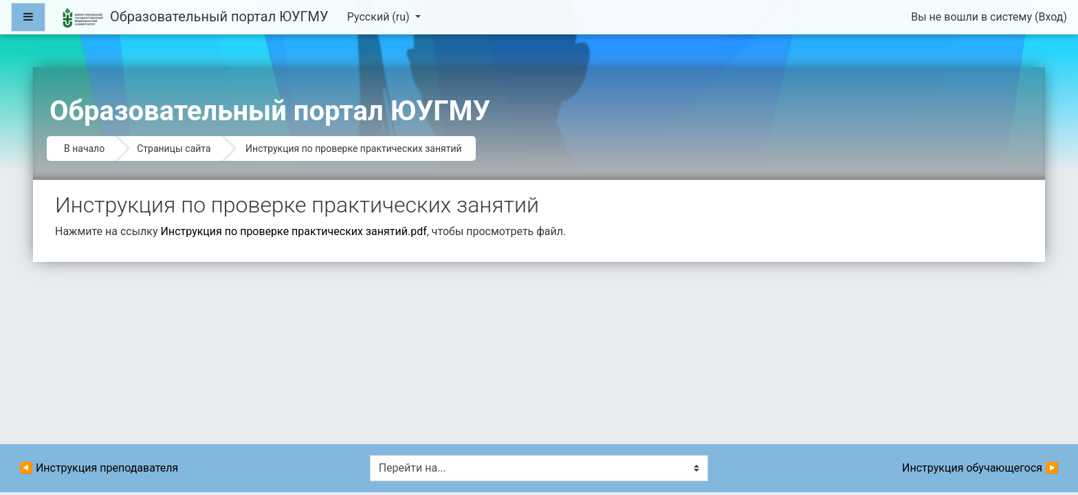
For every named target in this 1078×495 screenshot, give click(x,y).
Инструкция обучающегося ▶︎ (980, 467)
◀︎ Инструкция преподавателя (98, 467)
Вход (1050, 16)
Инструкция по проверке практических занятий (353, 148)
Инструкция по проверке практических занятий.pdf (294, 231)
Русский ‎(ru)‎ (379, 16)
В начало (84, 148)
